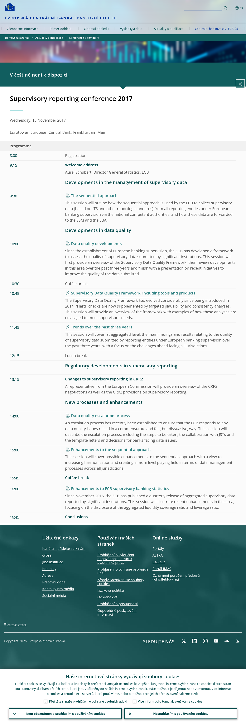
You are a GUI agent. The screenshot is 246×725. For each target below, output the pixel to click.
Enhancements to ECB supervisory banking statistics (120, 488)
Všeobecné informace (22, 29)
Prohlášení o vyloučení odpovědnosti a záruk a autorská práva (115, 559)
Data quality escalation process (100, 415)
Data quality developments (96, 243)
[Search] (203, 8)
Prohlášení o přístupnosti (117, 603)
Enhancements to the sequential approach (111, 449)
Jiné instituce (52, 562)
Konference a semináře (84, 38)
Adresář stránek (17, 625)
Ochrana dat (107, 597)
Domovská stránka (17, 38)
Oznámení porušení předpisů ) (176, 577)
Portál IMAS (161, 568)
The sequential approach (94, 195)
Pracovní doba (53, 582)
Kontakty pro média (58, 588)
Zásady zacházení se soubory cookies (120, 581)
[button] (231, 8)
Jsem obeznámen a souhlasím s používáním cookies (65, 714)
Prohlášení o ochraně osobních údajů (122, 571)
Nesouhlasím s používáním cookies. (180, 714)
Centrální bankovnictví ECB (217, 28)
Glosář (47, 555)
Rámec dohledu (61, 29)
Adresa (47, 575)
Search (225, 8)
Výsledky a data (131, 29)
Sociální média (54, 595)
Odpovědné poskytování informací (117, 612)
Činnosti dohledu (96, 29)
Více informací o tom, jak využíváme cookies (170, 701)
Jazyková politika (110, 590)
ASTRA (157, 555)
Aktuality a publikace (168, 29)
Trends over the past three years (101, 327)
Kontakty (49, 568)
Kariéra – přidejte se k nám (63, 548)
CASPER (158, 562)
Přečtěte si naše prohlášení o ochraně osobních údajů (88, 701)
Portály (158, 548)
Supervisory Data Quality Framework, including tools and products (133, 293)
